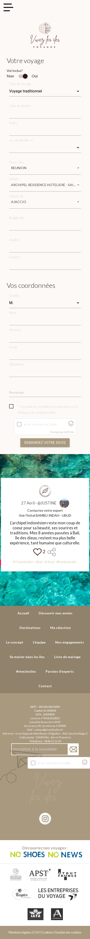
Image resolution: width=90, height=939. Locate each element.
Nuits (13, 123)
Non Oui (22, 76)
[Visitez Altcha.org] (71, 425)
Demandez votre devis (45, 443)
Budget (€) (16, 218)
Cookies (47, 932)
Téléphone (16, 364)
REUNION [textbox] (18, 168)
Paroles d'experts (60, 671)
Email (13, 347)
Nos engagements (69, 642)
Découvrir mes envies (55, 613)
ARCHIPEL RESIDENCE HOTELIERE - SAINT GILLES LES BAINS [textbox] (46, 185)
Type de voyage (20, 84)
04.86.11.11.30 (52, 741)
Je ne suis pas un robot (40, 424)
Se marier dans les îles (27, 657)
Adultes (14, 240)
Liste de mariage (67, 657)
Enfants (14, 257)
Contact (45, 686)
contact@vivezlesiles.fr (48, 729)
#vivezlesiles (26, 671)
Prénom (15, 330)
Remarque (16, 392)
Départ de (16, 196)
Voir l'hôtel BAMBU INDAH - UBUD (45, 515)
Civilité (14, 295)
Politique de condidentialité (37, 412)
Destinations (30, 628)
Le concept (14, 642)
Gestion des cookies (68, 932)
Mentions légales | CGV (24, 932)
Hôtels (14, 179)
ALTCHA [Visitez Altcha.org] (69, 432)
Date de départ (19, 106)
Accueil (23, 613)
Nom (12, 313)
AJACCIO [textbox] (18, 202)
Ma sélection (60, 628)
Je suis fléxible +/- (21, 140)
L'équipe (39, 642)
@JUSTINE (46, 503)
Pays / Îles (16, 162)
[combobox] (45, 170)
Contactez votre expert (45, 510)
